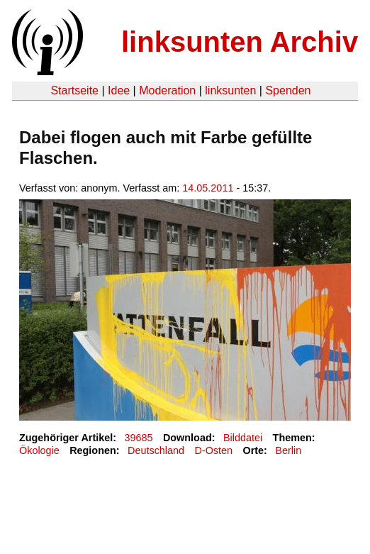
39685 (139, 437)
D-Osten (213, 450)
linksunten (230, 90)
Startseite (74, 90)
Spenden (287, 90)
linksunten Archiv (239, 41)
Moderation (167, 90)
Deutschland (156, 450)
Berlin (288, 450)
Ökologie (39, 450)
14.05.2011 (207, 188)
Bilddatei (242, 437)
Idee (119, 90)
